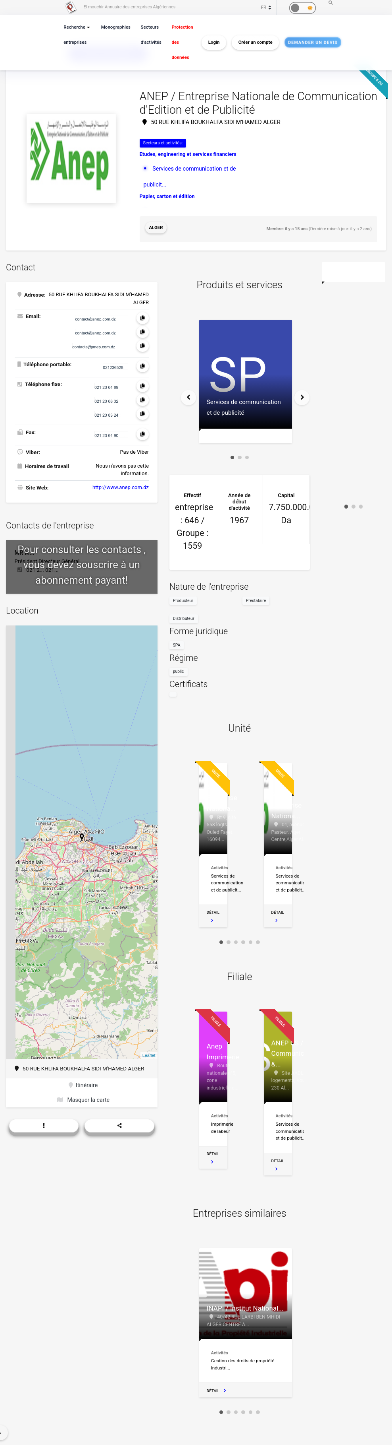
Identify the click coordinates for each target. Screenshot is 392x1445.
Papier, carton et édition (167, 179)
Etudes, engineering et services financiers (188, 153)
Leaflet (149, 1051)
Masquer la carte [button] (83, 1095)
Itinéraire (83, 1081)
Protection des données (179, 42)
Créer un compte (252, 42)
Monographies (114, 27)
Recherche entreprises (74, 35)
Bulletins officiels (172, 193)
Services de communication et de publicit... (203, 167)
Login (211, 42)
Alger (155, 226)
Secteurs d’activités (149, 35)
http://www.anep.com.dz (120, 483)
